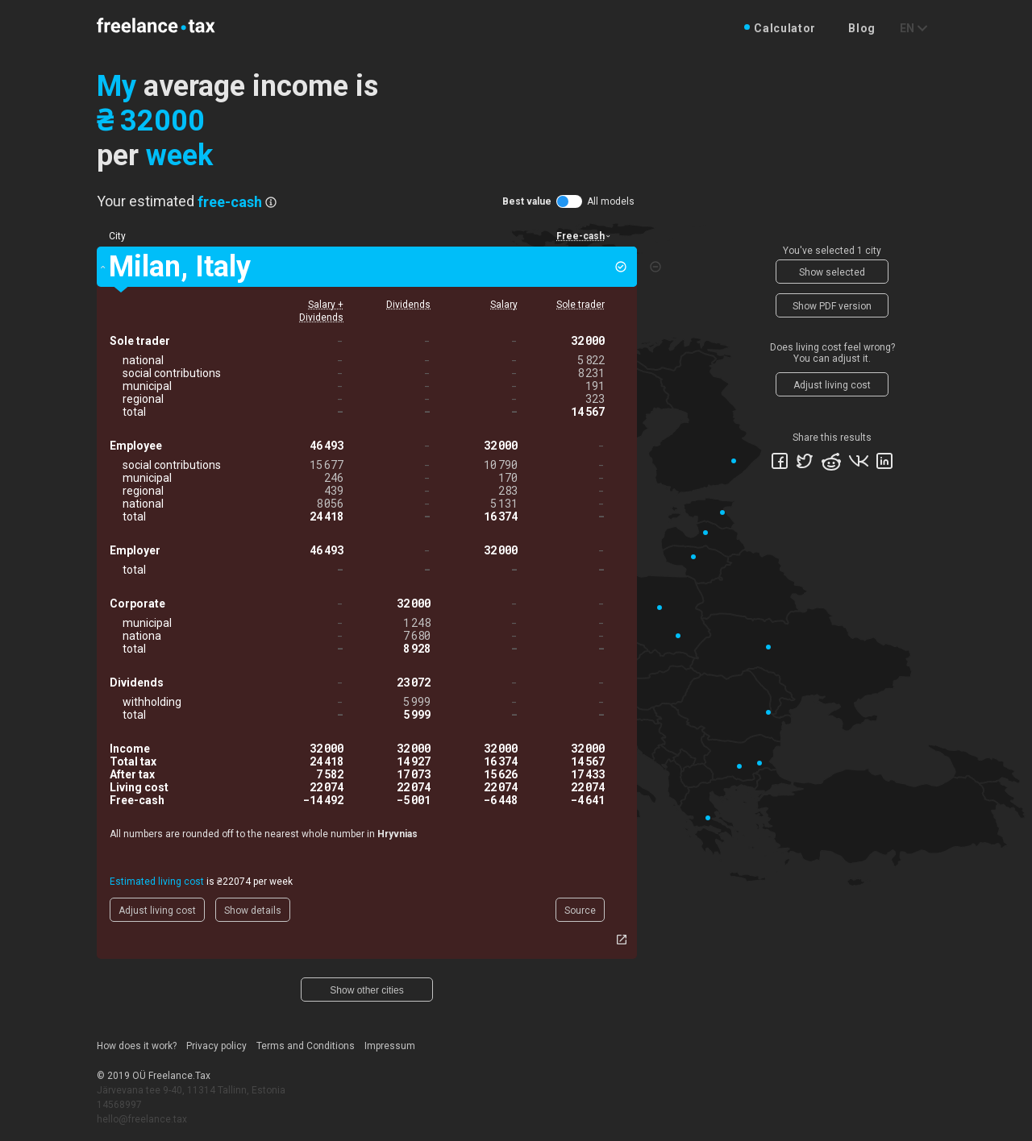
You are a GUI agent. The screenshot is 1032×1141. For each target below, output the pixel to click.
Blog (862, 28)
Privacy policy (216, 1046)
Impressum (389, 1046)
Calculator (785, 28)
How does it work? (137, 1046)
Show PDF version (832, 306)
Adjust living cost (157, 910)
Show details (252, 910)
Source (580, 910)
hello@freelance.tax (142, 1119)
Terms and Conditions (305, 1046)
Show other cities (366, 990)
